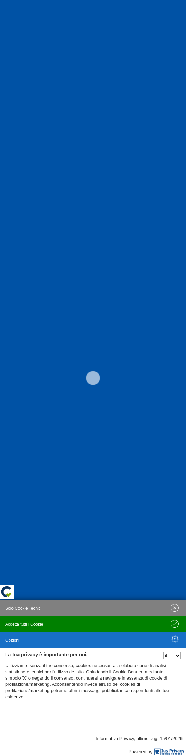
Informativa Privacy (115, 738)
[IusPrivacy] (169, 752)
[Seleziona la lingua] (172, 655)
